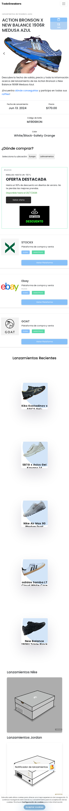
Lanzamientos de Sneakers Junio (17, 14)
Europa (32, 156)
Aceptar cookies (34, 807)
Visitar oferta (18, 200)
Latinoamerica (47, 156)
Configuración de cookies (32, 802)
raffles (5, 94)
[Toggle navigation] (63, 3)
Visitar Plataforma (44, 262)
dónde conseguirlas (26, 90)
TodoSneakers (11, 4)
